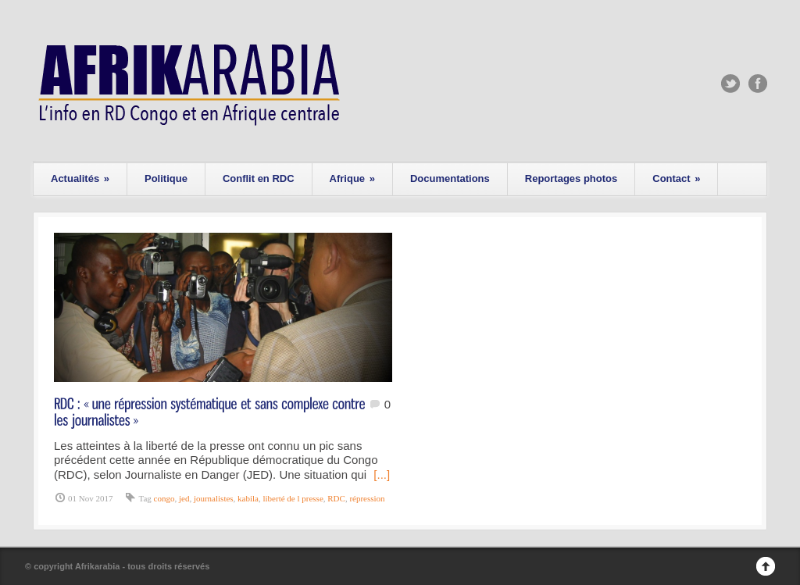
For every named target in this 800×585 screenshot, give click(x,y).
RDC (336, 498)
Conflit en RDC (259, 178)
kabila (248, 498)
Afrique (352, 178)
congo (164, 498)
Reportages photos (571, 178)
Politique (166, 178)
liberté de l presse (293, 498)
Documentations (450, 178)
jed (184, 498)
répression (366, 498)
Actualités (80, 178)
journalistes (214, 498)
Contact (676, 178)
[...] (381, 474)
